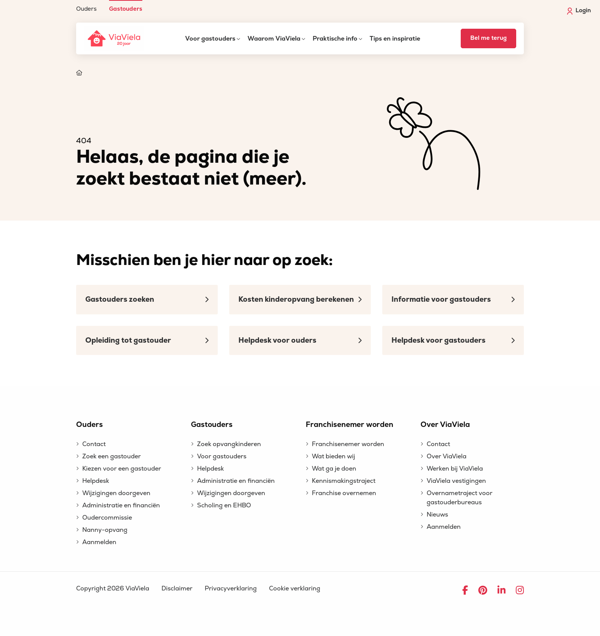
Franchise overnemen (344, 493)
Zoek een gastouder (111, 456)
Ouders (86, 8)
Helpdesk (95, 481)
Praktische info (335, 39)
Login (579, 11)
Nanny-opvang (104, 530)
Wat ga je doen (334, 469)
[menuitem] (86, 6)
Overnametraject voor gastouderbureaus (459, 497)
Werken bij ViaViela (455, 469)
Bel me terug (488, 38)
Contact (94, 444)
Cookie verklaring (294, 588)
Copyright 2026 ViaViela (112, 588)
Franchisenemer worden (348, 444)
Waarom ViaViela (274, 39)
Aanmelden (99, 542)
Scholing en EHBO (224, 505)
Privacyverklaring (231, 588)
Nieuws (437, 514)
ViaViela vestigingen (456, 481)
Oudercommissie (107, 518)
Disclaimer (176, 588)
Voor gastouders (210, 39)
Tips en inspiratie (395, 39)
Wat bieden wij (333, 456)
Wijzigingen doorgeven (116, 493)
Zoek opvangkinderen (229, 444)
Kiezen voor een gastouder (121, 469)
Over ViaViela (446, 456)
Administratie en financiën (121, 505)
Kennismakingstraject (343, 481)
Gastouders (125, 8)
